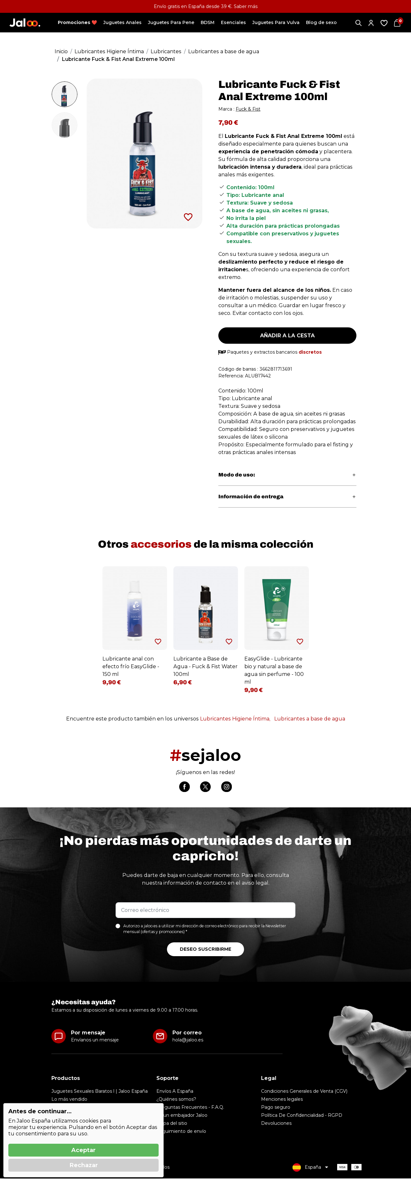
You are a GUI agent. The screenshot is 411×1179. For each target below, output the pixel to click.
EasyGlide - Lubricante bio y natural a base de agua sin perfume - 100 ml (274, 670)
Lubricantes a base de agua (309, 719)
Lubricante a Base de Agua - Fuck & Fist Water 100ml (205, 666)
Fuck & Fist (248, 109)
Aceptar (83, 1150)
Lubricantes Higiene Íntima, (235, 719)
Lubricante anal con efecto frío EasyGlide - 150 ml (130, 666)
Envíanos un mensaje (95, 1040)
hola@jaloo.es (187, 1040)
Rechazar (83, 1165)
